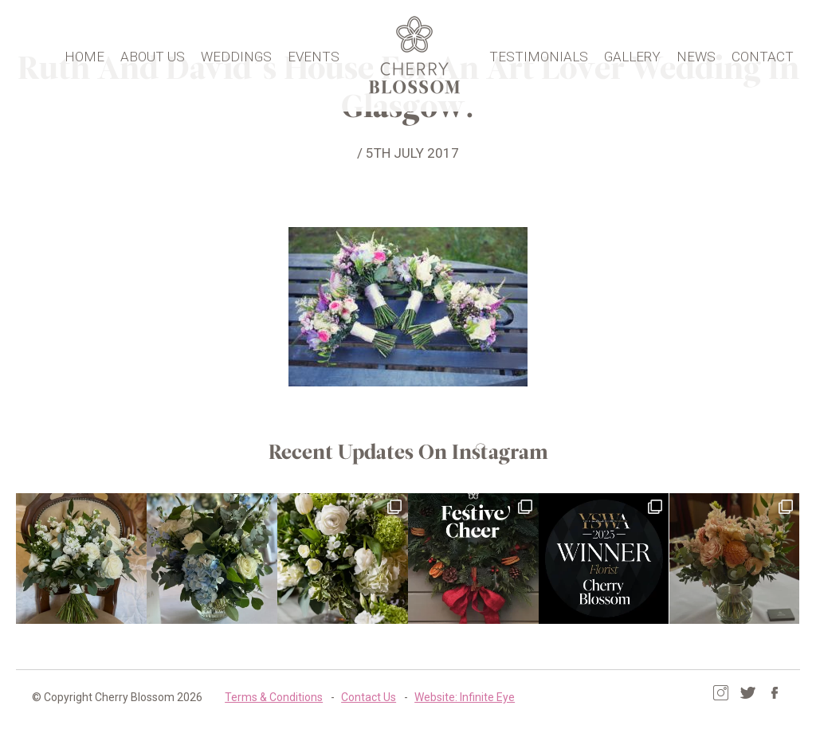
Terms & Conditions (274, 697)
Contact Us (368, 697)
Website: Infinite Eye (464, 697)
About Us (152, 53)
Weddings (236, 53)
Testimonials (538, 53)
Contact (763, 53)
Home (84, 53)
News (696, 53)
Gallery (632, 53)
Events (313, 53)
